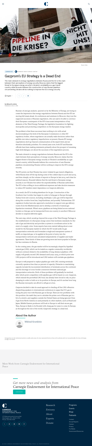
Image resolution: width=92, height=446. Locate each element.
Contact (71, 419)
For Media (72, 429)
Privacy (71, 426)
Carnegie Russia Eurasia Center (27, 71)
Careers (71, 424)
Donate (49, 422)
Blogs (71, 412)
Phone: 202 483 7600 (8, 419)
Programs (73, 405)
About (49, 413)
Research (50, 405)
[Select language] (9, 95)
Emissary (50, 409)
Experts (50, 418)
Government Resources (76, 431)
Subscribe (19, 392)
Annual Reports (73, 422)
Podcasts (72, 415)
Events (71, 408)
